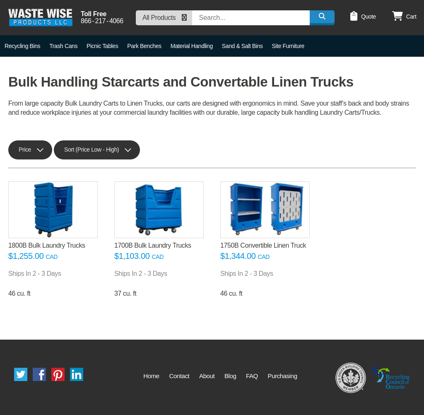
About (206, 375)
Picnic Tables (102, 46)
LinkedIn (76, 374)
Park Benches (144, 46)
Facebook (39, 374)
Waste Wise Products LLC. (40, 17)
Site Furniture (288, 46)
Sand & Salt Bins (242, 46)
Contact (179, 375)
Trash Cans (63, 46)
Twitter (20, 374)
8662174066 (102, 21)
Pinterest (58, 374)
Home (151, 375)
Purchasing (282, 375)
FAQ (252, 375)
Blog (230, 375)
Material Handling (192, 46)
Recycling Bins (22, 46)
